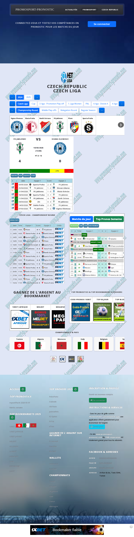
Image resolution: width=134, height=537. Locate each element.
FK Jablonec (58, 118)
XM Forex (53, 407)
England (32, 523)
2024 (20, 97)
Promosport (89, 9)
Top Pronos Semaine (109, 219)
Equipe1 (14, 175)
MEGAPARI (61, 307)
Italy (27, 523)
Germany (48, 523)
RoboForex (53, 397)
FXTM (51, 421)
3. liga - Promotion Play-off (51, 103)
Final (84, 235)
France (52, 501)
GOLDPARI (14, 446)
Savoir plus (98, 426)
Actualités (71, 9)
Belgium (55, 523)
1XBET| (16, 427)
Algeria (15, 523)
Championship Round (28, 110)
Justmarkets (54, 412)
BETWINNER (15, 466)
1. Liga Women (74, 103)
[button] (23, 389)
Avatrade (53, 402)
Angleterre (53, 491)
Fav (81, 226)
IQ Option (53, 416)
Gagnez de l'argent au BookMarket (37, 294)
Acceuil (11, 520)
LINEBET (13, 451)
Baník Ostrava (45, 118)
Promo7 (70, 520)
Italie (51, 496)
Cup (33, 103)
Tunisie (52, 481)
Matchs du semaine (34, 520)
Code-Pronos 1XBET (80, 299)
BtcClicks (52, 451)
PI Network (53, 441)
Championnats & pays (67, 332)
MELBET (40, 307)
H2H (20, 175)
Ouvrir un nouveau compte (101, 394)
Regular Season (88, 110)
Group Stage (96, 242)
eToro (51, 426)
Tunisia (10, 523)
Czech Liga (23, 103)
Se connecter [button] (102, 24)
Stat (33, 175)
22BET (12, 471)
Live (85, 226)
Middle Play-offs (49, 110)
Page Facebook (106, 463)
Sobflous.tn (53, 464)
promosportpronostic (108, 458)
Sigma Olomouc (17, 118)
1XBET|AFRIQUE (20, 307)
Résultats (14, 220)
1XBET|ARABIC (16, 437)
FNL (87, 103)
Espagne (52, 486)
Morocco (21, 523)
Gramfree (53, 446)
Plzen (70, 118)
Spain (37, 523)
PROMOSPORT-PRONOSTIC (34, 9)
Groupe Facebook (107, 468)
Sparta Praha (88, 118)
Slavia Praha (30, 118)
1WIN (12, 461)
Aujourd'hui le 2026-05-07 (20, 403)
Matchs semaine (16, 408)
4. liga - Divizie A (100, 103)
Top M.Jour (102, 299)
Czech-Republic (110, 9)
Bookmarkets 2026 (49, 520)
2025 (28, 97)
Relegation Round (68, 110)
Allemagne (53, 506)
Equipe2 (27, 175)
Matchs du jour (81, 219)
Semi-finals (98, 249)
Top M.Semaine (123, 299)
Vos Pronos (93, 226)
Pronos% (74, 226)
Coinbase (53, 469)
